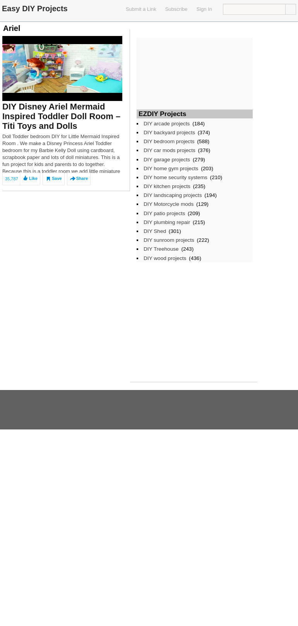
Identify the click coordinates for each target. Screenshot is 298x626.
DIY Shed (155, 231)
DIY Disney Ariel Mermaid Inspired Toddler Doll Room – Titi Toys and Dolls (61, 116)
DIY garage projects (167, 159)
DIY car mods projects (169, 150)
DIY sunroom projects (169, 240)
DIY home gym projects (171, 168)
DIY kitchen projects (167, 186)
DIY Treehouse (161, 249)
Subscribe (176, 9)
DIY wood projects (165, 258)
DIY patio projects (164, 213)
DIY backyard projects (169, 132)
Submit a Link (141, 9)
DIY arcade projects (167, 124)
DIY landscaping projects (173, 195)
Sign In (204, 9)
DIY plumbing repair (167, 222)
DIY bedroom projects (169, 141)
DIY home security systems (175, 177)
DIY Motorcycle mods (169, 204)
